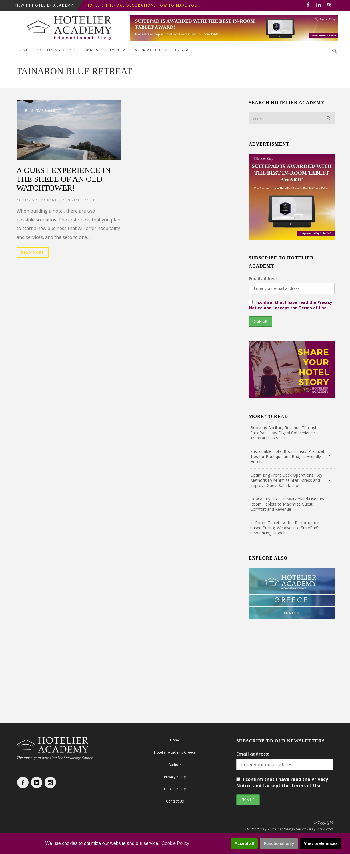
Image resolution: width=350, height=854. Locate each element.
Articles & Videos (54, 49)
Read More (32, 253)
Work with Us (148, 49)
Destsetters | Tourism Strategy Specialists (279, 829)
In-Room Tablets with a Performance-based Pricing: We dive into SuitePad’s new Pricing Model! (285, 528)
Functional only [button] (279, 843)
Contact (184, 49)
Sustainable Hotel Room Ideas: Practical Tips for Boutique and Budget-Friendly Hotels (287, 456)
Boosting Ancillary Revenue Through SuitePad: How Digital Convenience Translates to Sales (283, 433)
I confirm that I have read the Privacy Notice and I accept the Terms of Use (290, 305)
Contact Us (175, 801)
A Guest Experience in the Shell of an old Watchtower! (64, 179)
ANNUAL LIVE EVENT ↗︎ (105, 49)
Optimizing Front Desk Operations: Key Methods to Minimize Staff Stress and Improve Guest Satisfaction (286, 480)
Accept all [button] (244, 843)
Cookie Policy (175, 843)
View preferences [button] (321, 843)
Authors (175, 764)
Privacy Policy (175, 776)
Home (22, 49)
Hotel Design (82, 200)
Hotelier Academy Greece (175, 752)
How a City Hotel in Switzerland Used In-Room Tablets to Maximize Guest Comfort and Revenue (287, 504)
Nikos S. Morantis (41, 200)
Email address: (264, 278)
